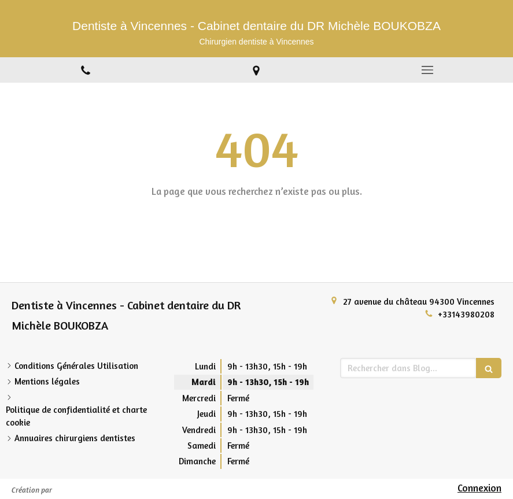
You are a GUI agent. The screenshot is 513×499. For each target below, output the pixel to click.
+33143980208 (466, 314)
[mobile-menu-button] (427, 70)
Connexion (479, 488)
